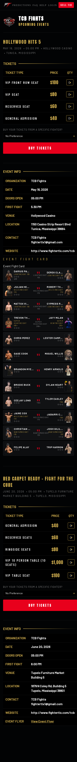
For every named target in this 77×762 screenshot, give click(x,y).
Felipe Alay (21, 447)
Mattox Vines (22, 303)
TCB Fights (38, 181)
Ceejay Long (22, 400)
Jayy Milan (56, 317)
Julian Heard (23, 287)
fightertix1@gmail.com (47, 242)
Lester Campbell (55, 338)
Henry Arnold (53, 369)
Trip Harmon (55, 447)
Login (52, 5)
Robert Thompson (59, 287)
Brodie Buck (22, 384)
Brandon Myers (24, 369)
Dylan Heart (54, 384)
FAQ (35, 5)
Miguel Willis (54, 353)
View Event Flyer (42, 721)
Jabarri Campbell (59, 414)
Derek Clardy (56, 272)
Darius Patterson (26, 271)
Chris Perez (22, 338)
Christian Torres (26, 429)
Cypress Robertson (60, 303)
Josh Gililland (57, 429)
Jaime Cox (20, 413)
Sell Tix (66, 5)
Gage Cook (21, 353)
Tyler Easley (54, 398)
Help (43, 5)
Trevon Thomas (24, 317)
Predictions (21, 5)
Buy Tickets (40, 148)
